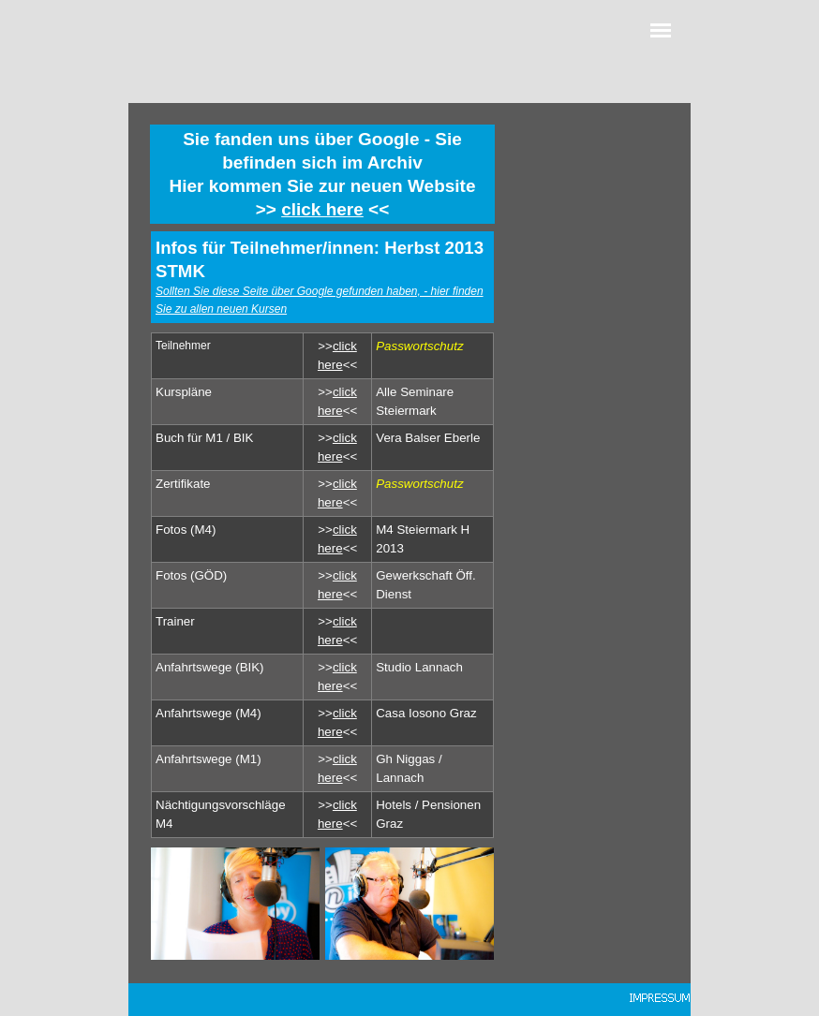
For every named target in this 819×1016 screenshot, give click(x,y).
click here (322, 209)
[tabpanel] (322, 174)
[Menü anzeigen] (661, 30)
